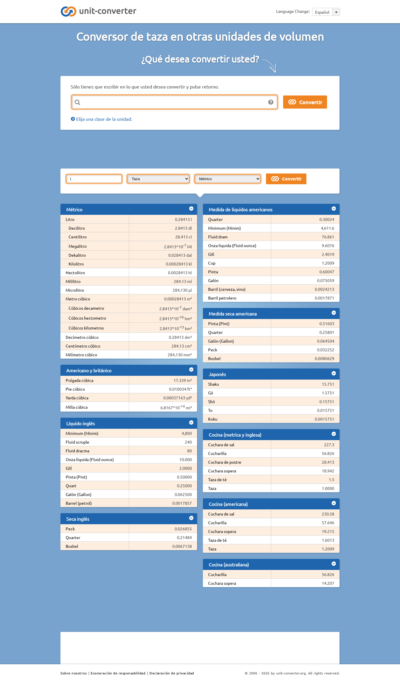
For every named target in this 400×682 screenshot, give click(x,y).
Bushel (72, 546)
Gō (210, 392)
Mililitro (73, 281)
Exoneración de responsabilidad (118, 673)
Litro (70, 219)
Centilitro (78, 236)
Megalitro (78, 246)
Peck (70, 528)
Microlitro (75, 290)
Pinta (213, 271)
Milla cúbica (77, 407)
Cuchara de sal (221, 444)
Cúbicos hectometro (87, 317)
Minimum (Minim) (82, 433)
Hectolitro (75, 272)
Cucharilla (217, 453)
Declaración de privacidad (171, 673)
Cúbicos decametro (86, 308)
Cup (211, 262)
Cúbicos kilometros (86, 327)
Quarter (73, 537)
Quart (71, 485)
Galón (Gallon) (79, 494)
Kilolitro (76, 263)
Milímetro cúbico (81, 354)
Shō (211, 401)
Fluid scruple (77, 441)
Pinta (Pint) (76, 476)
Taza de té (217, 479)
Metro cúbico (78, 298)
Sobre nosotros (73, 673)
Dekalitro (77, 255)
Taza (212, 488)
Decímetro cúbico (82, 337)
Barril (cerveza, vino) (227, 289)
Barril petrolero (222, 297)
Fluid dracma (77, 450)
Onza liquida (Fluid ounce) (232, 245)
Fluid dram (218, 236)
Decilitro (77, 228)
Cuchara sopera (222, 470)
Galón (213, 280)
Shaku (213, 384)
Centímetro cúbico (83, 345)
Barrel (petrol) (79, 503)
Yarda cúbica (77, 397)
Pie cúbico (75, 389)
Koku (212, 418)
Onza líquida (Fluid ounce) (90, 459)
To (210, 410)
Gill (69, 468)
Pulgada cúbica (79, 380)
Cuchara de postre (224, 462)
